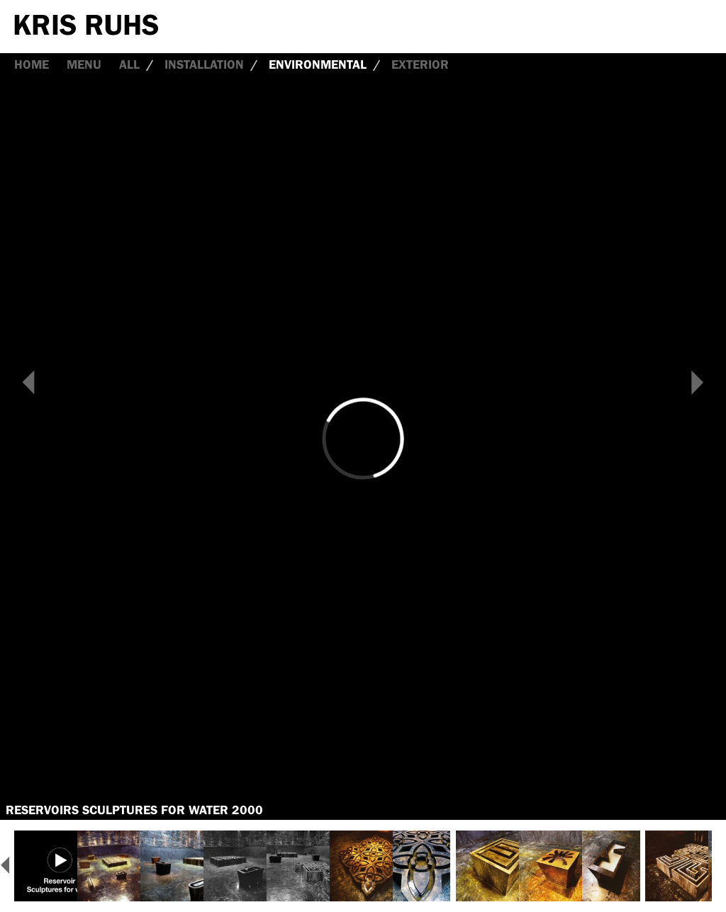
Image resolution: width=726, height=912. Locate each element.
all (129, 64)
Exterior (420, 64)
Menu (84, 64)
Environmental (318, 64)
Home (31, 64)
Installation (204, 64)
